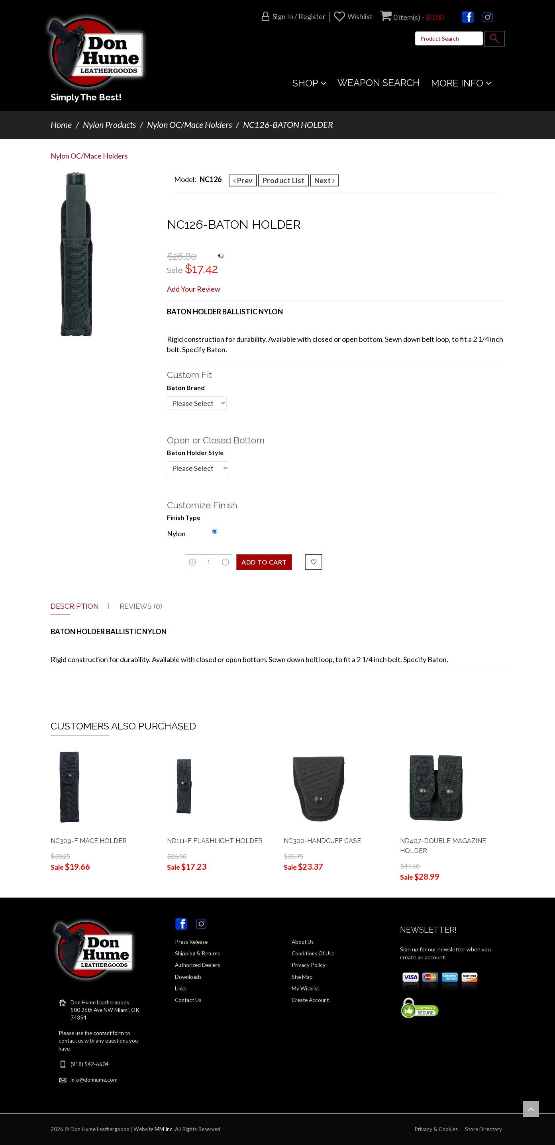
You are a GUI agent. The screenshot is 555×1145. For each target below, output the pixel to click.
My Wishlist (305, 988)
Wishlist (360, 16)
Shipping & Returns (197, 953)
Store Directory (483, 1129)
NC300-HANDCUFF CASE (322, 841)
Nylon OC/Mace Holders (189, 125)
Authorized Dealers (197, 965)
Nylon (176, 533)
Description (75, 606)
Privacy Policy (309, 965)
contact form (108, 1033)
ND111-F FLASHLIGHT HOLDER (215, 841)
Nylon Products (109, 125)
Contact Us (188, 1000)
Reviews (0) (141, 606)
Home (61, 125)
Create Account (310, 1000)
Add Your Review (193, 288)
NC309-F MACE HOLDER (89, 841)
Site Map (302, 977)
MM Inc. (164, 1129)
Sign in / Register (299, 16)
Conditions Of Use (313, 953)
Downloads (188, 977)
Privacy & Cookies (436, 1129)
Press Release (191, 942)
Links (180, 988)
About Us (303, 942)
